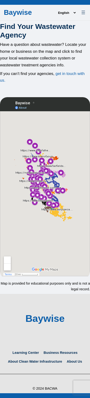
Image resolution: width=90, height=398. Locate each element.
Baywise (18, 12)
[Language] (67, 13)
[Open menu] (83, 12)
